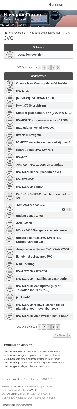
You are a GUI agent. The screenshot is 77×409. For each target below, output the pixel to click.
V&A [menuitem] (2, 24)
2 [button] (44, 68)
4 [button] (53, 68)
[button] (58, 67)
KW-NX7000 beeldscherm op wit (38, 172)
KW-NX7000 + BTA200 (31, 271)
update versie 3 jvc (29, 215)
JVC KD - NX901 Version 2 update (39, 164)
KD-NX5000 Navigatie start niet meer (41, 230)
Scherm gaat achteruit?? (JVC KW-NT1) (44, 113)
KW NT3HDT (25, 179)
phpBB (17, 386)
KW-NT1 (22, 157)
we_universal (13, 394)
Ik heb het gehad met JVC (34, 256)
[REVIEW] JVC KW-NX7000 (35, 98)
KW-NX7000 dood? (29, 186)
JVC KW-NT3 (25, 223)
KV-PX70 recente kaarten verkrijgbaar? (43, 142)
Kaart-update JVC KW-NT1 (34, 149)
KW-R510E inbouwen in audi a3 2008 (42, 120)
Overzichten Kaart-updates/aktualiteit (42, 83)
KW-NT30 (22, 90)
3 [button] (48, 68)
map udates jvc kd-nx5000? (35, 127)
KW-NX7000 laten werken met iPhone (42, 316)
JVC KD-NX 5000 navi (31, 205)
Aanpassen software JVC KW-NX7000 (42, 249)
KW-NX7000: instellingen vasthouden (42, 278)
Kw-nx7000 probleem (31, 105)
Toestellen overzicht (30, 54)
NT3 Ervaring (25, 264)
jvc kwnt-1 (23, 297)
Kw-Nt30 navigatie (29, 135)
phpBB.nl (31, 390)
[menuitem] (11, 25)
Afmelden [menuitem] (55, 4)
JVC (8, 38)
